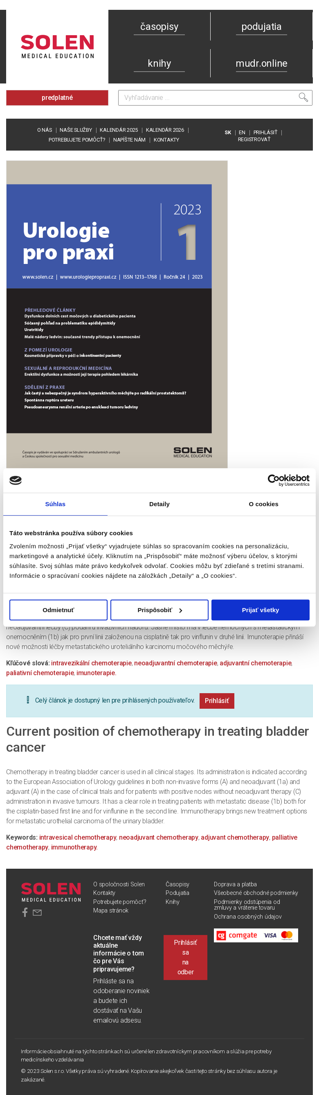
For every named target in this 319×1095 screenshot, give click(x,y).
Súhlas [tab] (55, 503)
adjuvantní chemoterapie (255, 663)
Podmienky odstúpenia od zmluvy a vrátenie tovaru (247, 905)
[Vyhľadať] (303, 97)
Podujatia (177, 893)
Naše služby (76, 130)
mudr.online (262, 63)
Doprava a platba (235, 884)
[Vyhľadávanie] (215, 98)
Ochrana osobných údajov (247, 916)
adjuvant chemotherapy (235, 837)
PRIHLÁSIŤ (266, 132)
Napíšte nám (129, 140)
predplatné (57, 97)
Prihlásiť (217, 701)
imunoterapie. (96, 673)
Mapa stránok (110, 910)
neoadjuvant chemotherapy (158, 837)
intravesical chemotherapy (78, 837)
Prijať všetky (260, 609)
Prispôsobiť (159, 609)
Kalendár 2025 (119, 130)
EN (242, 132)
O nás (44, 130)
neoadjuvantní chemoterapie (175, 663)
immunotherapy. (74, 847)
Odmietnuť (58, 609)
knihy (159, 63)
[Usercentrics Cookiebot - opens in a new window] (274, 480)
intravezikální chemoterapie (91, 663)
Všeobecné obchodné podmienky (256, 893)
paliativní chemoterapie (40, 673)
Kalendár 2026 (165, 130)
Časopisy (177, 884)
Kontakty (166, 140)
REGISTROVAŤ (254, 139)
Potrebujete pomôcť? (77, 140)
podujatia (261, 26)
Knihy (173, 902)
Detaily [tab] (159, 503)
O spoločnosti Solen (118, 884)
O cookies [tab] (264, 503)
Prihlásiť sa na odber (185, 957)
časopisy (159, 26)
